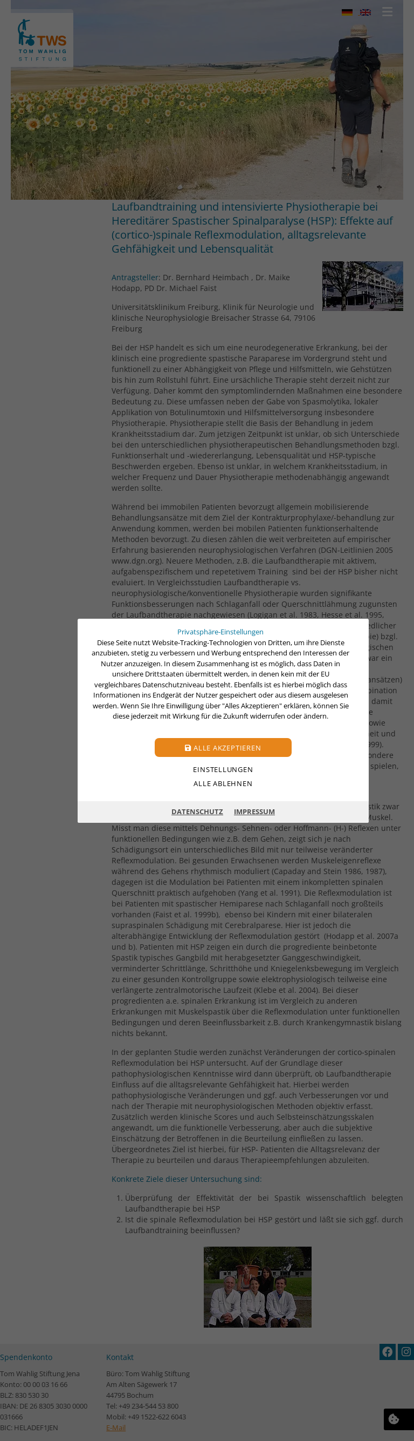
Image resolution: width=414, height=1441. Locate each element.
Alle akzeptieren (223, 747)
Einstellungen (223, 769)
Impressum (254, 811)
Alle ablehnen (223, 783)
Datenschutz (197, 811)
